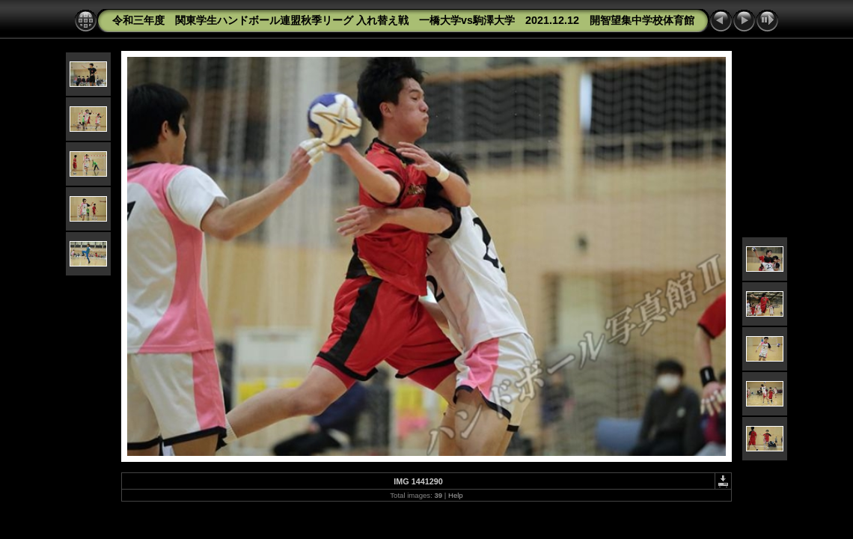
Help (455, 495)
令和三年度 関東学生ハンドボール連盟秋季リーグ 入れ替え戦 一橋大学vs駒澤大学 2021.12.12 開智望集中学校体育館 (403, 20)
